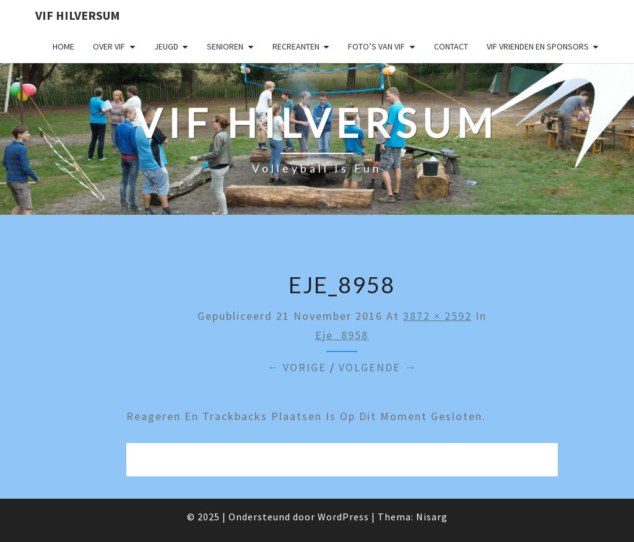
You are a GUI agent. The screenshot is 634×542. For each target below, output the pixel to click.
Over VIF (109, 46)
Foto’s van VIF (376, 46)
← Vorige (296, 367)
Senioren (225, 46)
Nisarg (432, 516)
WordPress (343, 516)
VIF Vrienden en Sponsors (538, 46)
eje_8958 (341, 335)
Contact (451, 46)
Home (63, 46)
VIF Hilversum (77, 15)
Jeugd (166, 46)
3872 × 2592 (437, 316)
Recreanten (295, 46)
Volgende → (378, 367)
